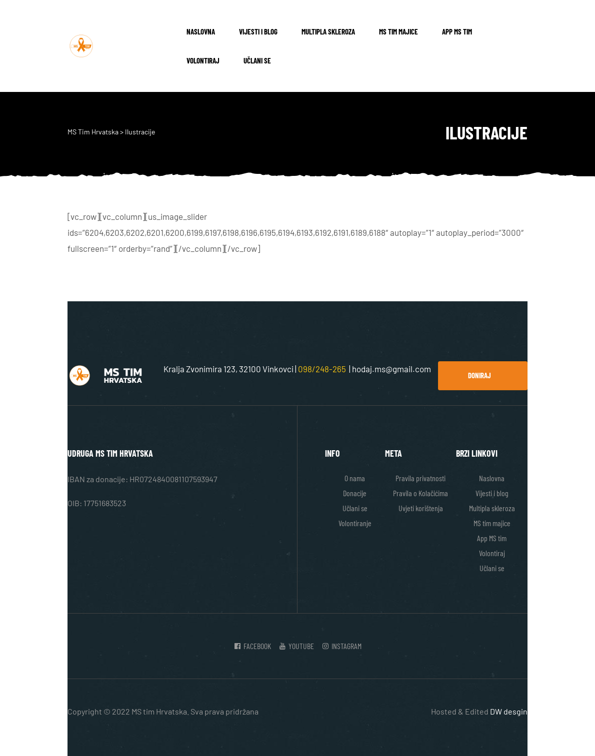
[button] (483, 375)
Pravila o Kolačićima (420, 493)
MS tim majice (398, 31)
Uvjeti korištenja (420, 508)
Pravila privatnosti (421, 478)
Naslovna (200, 31)
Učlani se (257, 60)
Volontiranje (355, 523)
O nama (354, 478)
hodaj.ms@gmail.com (391, 369)
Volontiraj (203, 60)
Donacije (354, 493)
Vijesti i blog (258, 31)
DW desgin (509, 711)
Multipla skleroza (328, 31)
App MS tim (457, 31)
